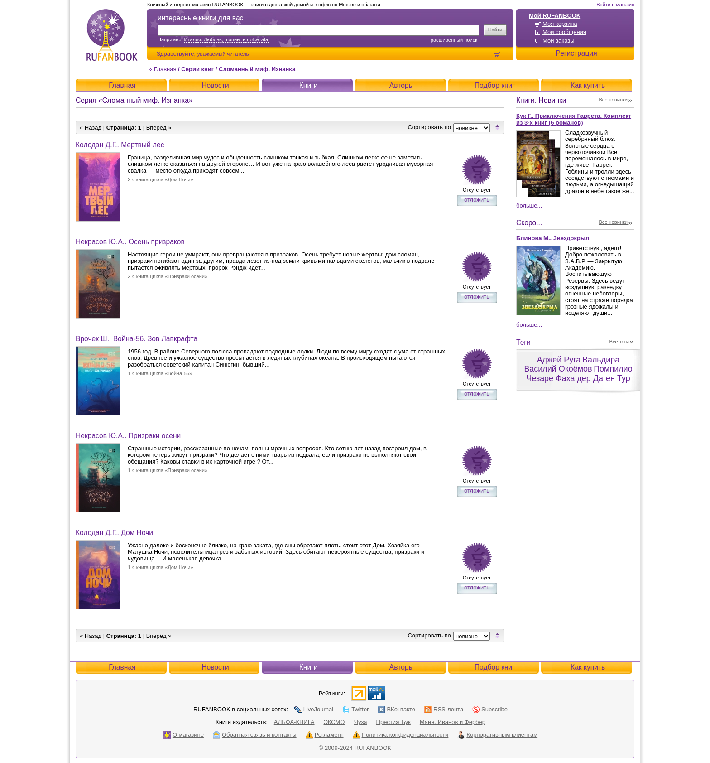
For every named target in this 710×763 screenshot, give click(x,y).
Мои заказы (558, 40)
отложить (476, 199)
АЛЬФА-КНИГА (294, 722)
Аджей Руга (558, 359)
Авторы (401, 85)
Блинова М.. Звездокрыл (552, 238)
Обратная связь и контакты (255, 734)
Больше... (529, 205)
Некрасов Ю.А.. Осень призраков (130, 242)
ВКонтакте (396, 709)
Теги (523, 342)
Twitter (355, 709)
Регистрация (576, 53)
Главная (165, 69)
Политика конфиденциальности (401, 734)
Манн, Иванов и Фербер (452, 722)
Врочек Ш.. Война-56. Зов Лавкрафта (136, 339)
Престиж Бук (393, 722)
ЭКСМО (334, 722)
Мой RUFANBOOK (554, 15)
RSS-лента (443, 709)
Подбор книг (495, 85)
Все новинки (613, 99)
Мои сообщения (564, 32)
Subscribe (490, 709)
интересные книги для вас (200, 18)
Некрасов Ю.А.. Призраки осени (128, 435)
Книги (308, 85)
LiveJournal (314, 709)
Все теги (619, 341)
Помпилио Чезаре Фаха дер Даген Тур (579, 373)
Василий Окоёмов (558, 368)
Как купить (588, 85)
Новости (215, 85)
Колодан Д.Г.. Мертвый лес (120, 145)
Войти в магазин (615, 4)
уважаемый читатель (223, 54)
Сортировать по (429, 127)
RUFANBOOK (112, 35)
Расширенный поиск (454, 40)
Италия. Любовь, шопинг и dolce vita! (226, 39)
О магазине (183, 734)
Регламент (325, 734)
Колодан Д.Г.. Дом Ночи (114, 532)
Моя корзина (559, 23)
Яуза (360, 722)
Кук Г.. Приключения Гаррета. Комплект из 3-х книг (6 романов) (573, 119)
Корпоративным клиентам (497, 734)
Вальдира (600, 359)
